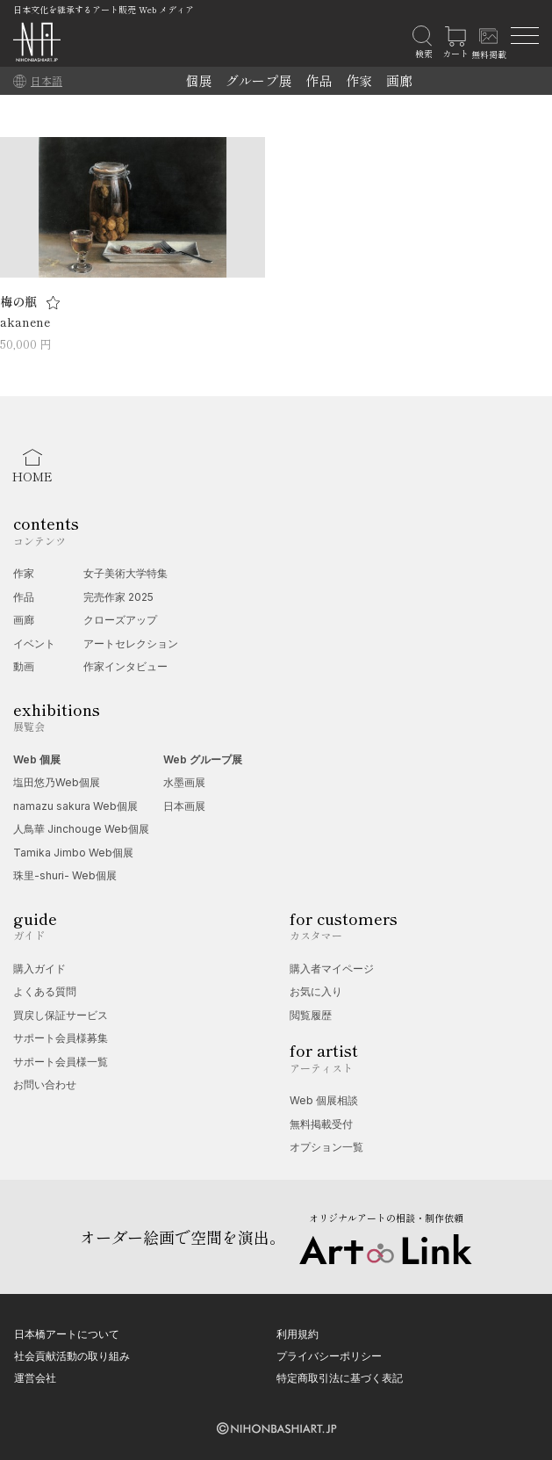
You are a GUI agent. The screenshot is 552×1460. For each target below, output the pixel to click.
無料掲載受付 (321, 1124)
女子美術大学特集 (125, 573)
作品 (318, 80)
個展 (198, 80)
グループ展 (258, 80)
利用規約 (297, 1334)
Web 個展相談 (324, 1100)
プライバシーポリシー (329, 1355)
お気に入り (316, 991)
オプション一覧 (326, 1146)
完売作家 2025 (118, 597)
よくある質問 (44, 991)
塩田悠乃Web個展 (56, 782)
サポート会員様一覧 (60, 1061)
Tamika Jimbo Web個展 (73, 852)
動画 (23, 666)
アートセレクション (130, 643)
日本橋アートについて (66, 1334)
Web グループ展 (202, 759)
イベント (34, 643)
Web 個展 (37, 759)
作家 (359, 80)
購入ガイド (39, 968)
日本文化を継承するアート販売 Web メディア (103, 9)
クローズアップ (120, 619)
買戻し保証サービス (60, 1015)
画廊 (399, 80)
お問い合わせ (44, 1084)
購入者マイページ (332, 968)
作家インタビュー (125, 666)
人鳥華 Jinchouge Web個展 (81, 828)
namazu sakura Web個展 (75, 806)
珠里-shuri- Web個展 (65, 875)
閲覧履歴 (311, 1015)
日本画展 (184, 806)
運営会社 (35, 1377)
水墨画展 (184, 782)
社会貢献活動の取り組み (72, 1355)
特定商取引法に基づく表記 (339, 1377)
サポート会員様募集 (60, 1037)
